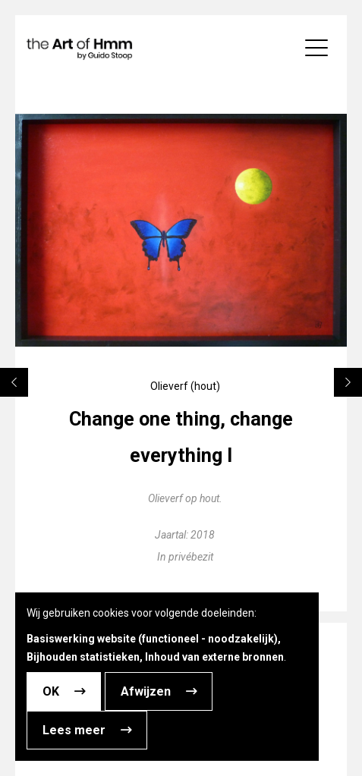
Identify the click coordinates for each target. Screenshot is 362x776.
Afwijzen (146, 691)
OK (50, 691)
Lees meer (73, 730)
